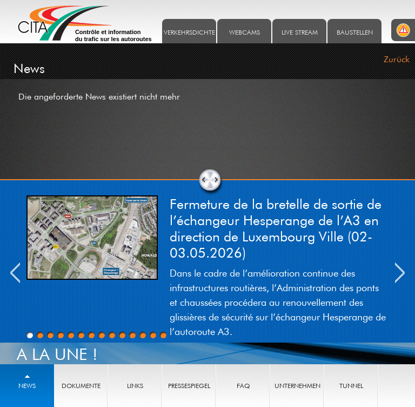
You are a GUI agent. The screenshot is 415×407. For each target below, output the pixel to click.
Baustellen (355, 32)
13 (153, 335)
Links (135, 386)
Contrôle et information (113, 36)
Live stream (300, 32)
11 (132, 335)
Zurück (397, 59)
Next (400, 272)
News (27, 386)
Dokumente (81, 386)
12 (142, 335)
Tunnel (351, 386)
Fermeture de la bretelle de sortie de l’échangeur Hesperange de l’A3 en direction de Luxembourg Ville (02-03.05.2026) (275, 228)
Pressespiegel (189, 386)
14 (163, 335)
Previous (15, 272)
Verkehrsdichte (189, 32)
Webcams (244, 32)
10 (122, 335)
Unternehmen (297, 386)
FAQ (243, 386)
